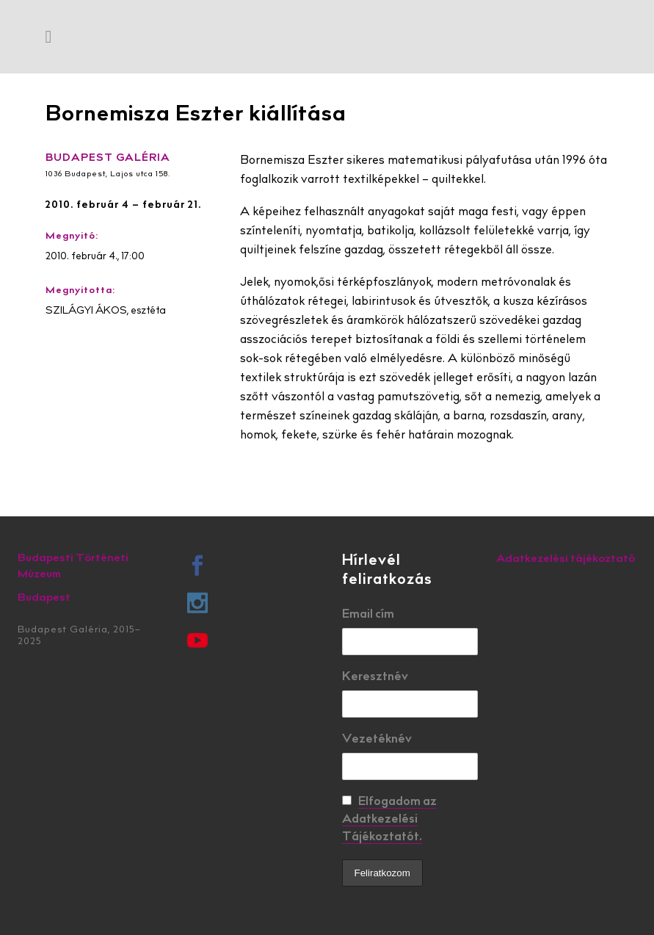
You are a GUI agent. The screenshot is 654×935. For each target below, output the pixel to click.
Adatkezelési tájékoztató (565, 559)
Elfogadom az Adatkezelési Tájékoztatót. (389, 819)
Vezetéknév (377, 740)
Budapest (44, 598)
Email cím (368, 615)
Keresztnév (375, 677)
